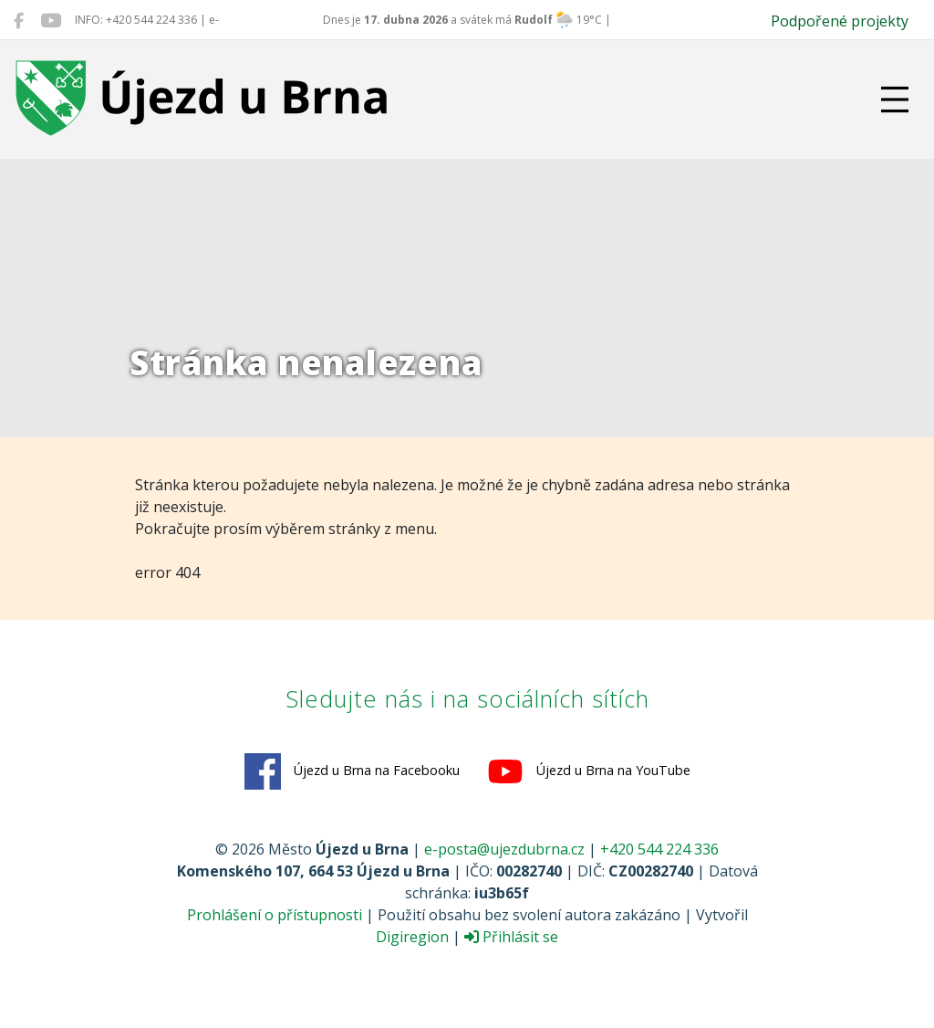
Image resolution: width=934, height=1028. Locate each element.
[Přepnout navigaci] (894, 99)
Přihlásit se (511, 937)
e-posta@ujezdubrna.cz (504, 849)
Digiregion (412, 937)
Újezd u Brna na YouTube (588, 771)
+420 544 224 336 (659, 849)
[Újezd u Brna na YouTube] (50, 20)
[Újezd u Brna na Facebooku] (19, 20)
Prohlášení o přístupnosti (274, 915)
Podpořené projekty (839, 21)
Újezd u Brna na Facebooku (352, 771)
